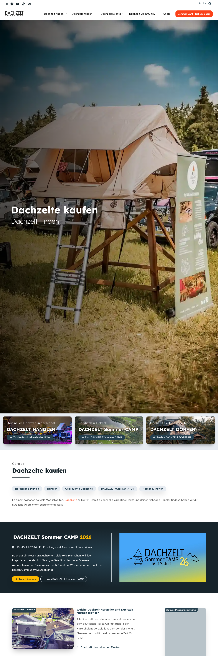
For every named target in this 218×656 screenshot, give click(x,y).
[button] (210, 4)
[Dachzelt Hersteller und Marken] (98, 647)
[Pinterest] (29, 4)
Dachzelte (70, 499)
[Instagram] (6, 4)
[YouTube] (17, 4)
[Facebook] (12, 4)
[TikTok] (23, 4)
